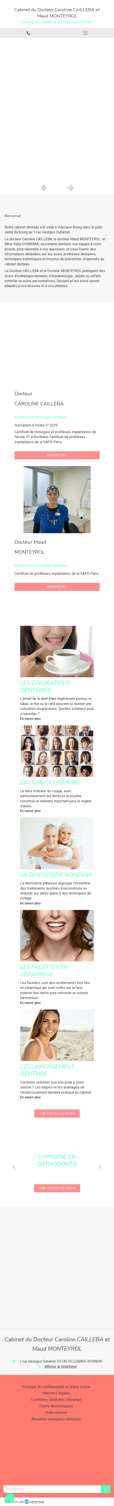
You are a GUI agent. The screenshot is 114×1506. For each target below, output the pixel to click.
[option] (57, 109)
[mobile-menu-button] (85, 33)
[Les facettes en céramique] (57, 935)
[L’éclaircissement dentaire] (57, 1035)
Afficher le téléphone (61, 1366)
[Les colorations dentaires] (57, 651)
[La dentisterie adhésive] (57, 843)
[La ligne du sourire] (57, 751)
